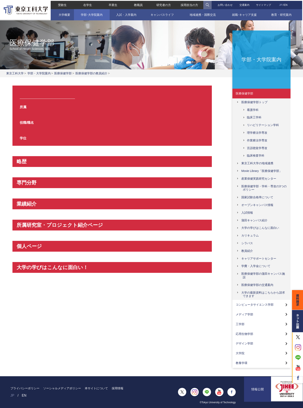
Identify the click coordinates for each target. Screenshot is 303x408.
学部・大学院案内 (39, 73)
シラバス (247, 243)
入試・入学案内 (126, 14)
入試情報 (247, 212)
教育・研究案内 (282, 14)
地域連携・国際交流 (203, 14)
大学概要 (63, 14)
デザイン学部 (244, 343)
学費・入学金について (255, 266)
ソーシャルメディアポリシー (62, 388)
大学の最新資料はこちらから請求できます (263, 294)
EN (286, 4)
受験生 (61, 4)
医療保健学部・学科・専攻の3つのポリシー (264, 188)
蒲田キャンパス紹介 (254, 220)
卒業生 (112, 4)
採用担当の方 (189, 4)
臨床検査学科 (255, 155)
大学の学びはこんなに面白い (260, 227)
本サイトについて (96, 388)
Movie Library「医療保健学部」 (261, 171)
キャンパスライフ (162, 14)
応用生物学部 (244, 334)
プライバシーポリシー (24, 388)
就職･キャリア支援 (244, 14)
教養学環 (241, 363)
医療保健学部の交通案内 (257, 285)
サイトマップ (264, 4)
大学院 (240, 353)
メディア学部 (244, 314)
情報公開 (257, 392)
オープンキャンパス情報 (257, 205)
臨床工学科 (254, 117)
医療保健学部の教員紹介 (91, 73)
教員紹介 (247, 250)
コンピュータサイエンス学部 (255, 304)
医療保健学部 (63, 73)
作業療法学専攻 (257, 140)
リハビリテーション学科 (263, 125)
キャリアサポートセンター (258, 258)
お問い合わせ (225, 4)
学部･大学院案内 (91, 14)
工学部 (240, 324)
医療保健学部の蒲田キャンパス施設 (263, 275)
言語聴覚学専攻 (257, 148)
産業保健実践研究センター (258, 178)
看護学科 (253, 109)
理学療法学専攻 (257, 132)
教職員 (138, 4)
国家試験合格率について (257, 197)
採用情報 (117, 388)
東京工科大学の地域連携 (257, 163)
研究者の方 (163, 4)
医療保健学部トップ (254, 102)
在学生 (87, 4)
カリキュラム (250, 235)
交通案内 (245, 4)
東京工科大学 (15, 73)
